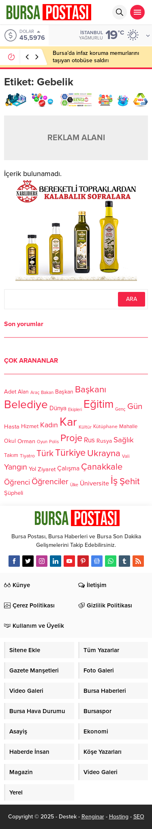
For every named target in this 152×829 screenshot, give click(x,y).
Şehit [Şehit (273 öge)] (130, 481)
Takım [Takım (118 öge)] (11, 456)
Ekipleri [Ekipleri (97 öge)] (75, 409)
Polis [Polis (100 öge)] (54, 442)
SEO (138, 816)
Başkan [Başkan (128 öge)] (64, 391)
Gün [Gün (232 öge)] (134, 406)
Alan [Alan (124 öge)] (23, 391)
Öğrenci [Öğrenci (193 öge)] (17, 482)
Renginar (92, 816)
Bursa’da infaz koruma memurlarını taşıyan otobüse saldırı (96, 57)
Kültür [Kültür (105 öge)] (85, 427)
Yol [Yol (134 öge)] (32, 469)
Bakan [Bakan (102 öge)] (47, 392)
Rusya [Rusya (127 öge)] (104, 440)
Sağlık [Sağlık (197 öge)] (123, 439)
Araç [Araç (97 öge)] (34, 392)
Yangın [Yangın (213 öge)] (15, 467)
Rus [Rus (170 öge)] (89, 440)
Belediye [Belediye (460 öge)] (26, 404)
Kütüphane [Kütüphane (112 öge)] (105, 427)
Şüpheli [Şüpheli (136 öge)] (13, 492)
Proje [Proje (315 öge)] (71, 438)
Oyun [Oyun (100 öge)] (42, 442)
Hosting (118, 816)
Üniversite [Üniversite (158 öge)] (94, 483)
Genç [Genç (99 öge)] (120, 409)
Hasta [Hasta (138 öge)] (11, 426)
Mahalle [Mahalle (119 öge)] (128, 427)
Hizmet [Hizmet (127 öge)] (30, 426)
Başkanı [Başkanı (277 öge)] (90, 389)
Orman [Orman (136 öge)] (26, 441)
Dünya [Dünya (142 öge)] (57, 408)
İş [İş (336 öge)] (114, 480)
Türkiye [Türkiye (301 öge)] (70, 453)
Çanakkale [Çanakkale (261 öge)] (101, 466)
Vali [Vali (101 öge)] (126, 456)
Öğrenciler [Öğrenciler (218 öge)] (50, 482)
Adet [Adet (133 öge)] (10, 391)
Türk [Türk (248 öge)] (45, 453)
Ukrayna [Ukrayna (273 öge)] (103, 453)
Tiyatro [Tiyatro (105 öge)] (27, 456)
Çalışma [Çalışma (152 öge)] (68, 468)
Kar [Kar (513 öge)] (68, 422)
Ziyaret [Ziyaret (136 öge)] (47, 468)
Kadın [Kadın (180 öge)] (49, 425)
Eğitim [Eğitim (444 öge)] (98, 404)
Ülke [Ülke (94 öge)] (74, 484)
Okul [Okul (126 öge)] (10, 441)
